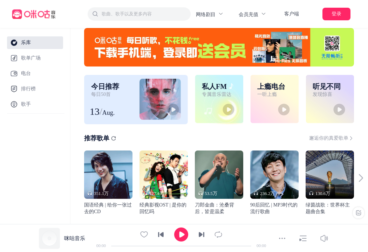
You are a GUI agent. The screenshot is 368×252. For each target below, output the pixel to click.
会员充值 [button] (252, 14)
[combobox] (139, 14)
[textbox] (144, 14)
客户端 (291, 13)
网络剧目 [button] (210, 14)
